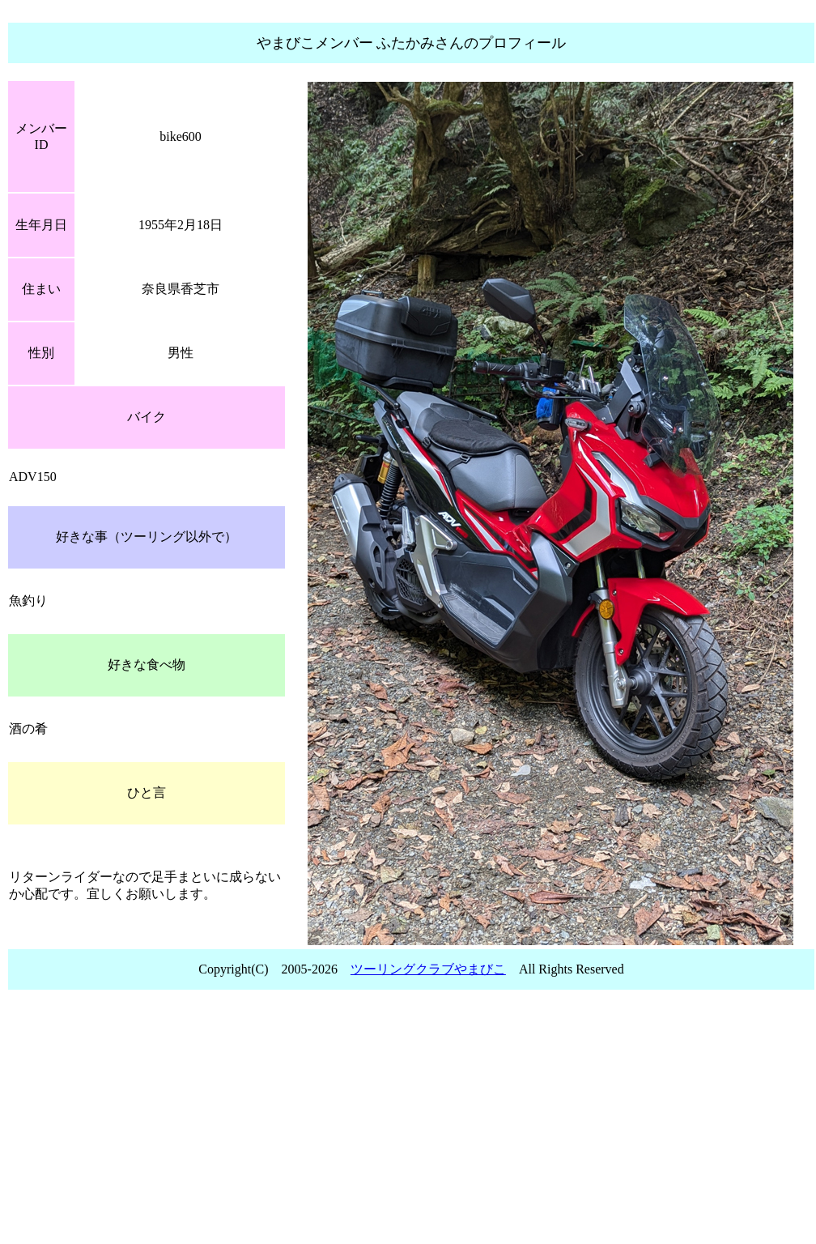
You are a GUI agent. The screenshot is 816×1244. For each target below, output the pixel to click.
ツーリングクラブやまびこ (428, 969)
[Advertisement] (411, 1121)
